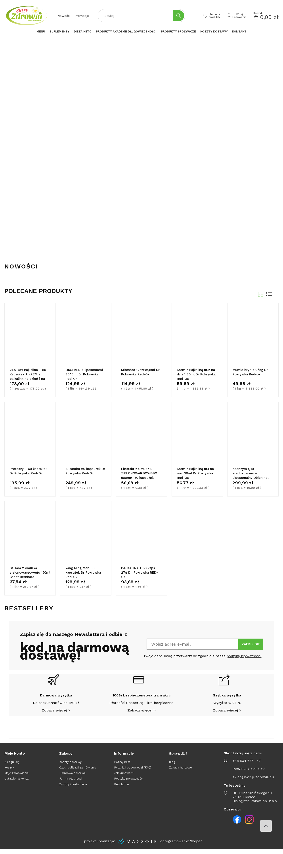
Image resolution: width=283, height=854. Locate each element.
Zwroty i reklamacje (73, 787)
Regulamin (121, 787)
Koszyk (9, 771)
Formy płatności (70, 782)
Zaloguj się (11, 765)
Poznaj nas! (122, 765)
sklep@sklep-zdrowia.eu (253, 781)
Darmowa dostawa (72, 776)
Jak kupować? (124, 776)
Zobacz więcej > (56, 714)
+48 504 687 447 (247, 765)
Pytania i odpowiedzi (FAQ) (132, 771)
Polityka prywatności (128, 782)
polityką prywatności (244, 660)
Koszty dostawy (70, 765)
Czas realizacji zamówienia (77, 771)
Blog (172, 765)
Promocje (82, 15)
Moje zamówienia (16, 776)
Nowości (63, 15)
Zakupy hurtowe (180, 771)
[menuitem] (40, 31)
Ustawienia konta (16, 782)
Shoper (196, 845)
